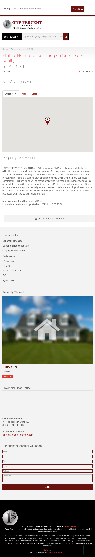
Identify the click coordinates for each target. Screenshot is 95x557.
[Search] (66, 36)
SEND (47, 487)
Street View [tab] (10, 94)
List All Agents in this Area (49, 218)
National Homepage (12, 241)
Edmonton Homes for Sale (15, 245)
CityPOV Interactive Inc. (56, 552)
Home (5, 49)
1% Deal (6, 266)
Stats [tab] (34, 94)
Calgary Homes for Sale (14, 250)
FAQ (4, 275)
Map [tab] (24, 94)
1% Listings (8, 261)
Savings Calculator (11, 270)
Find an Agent (9, 256)
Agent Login (8, 280)
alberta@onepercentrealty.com (17, 434)
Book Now (78, 9)
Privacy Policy (70, 527)
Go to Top (47, 550)
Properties (15, 49)
